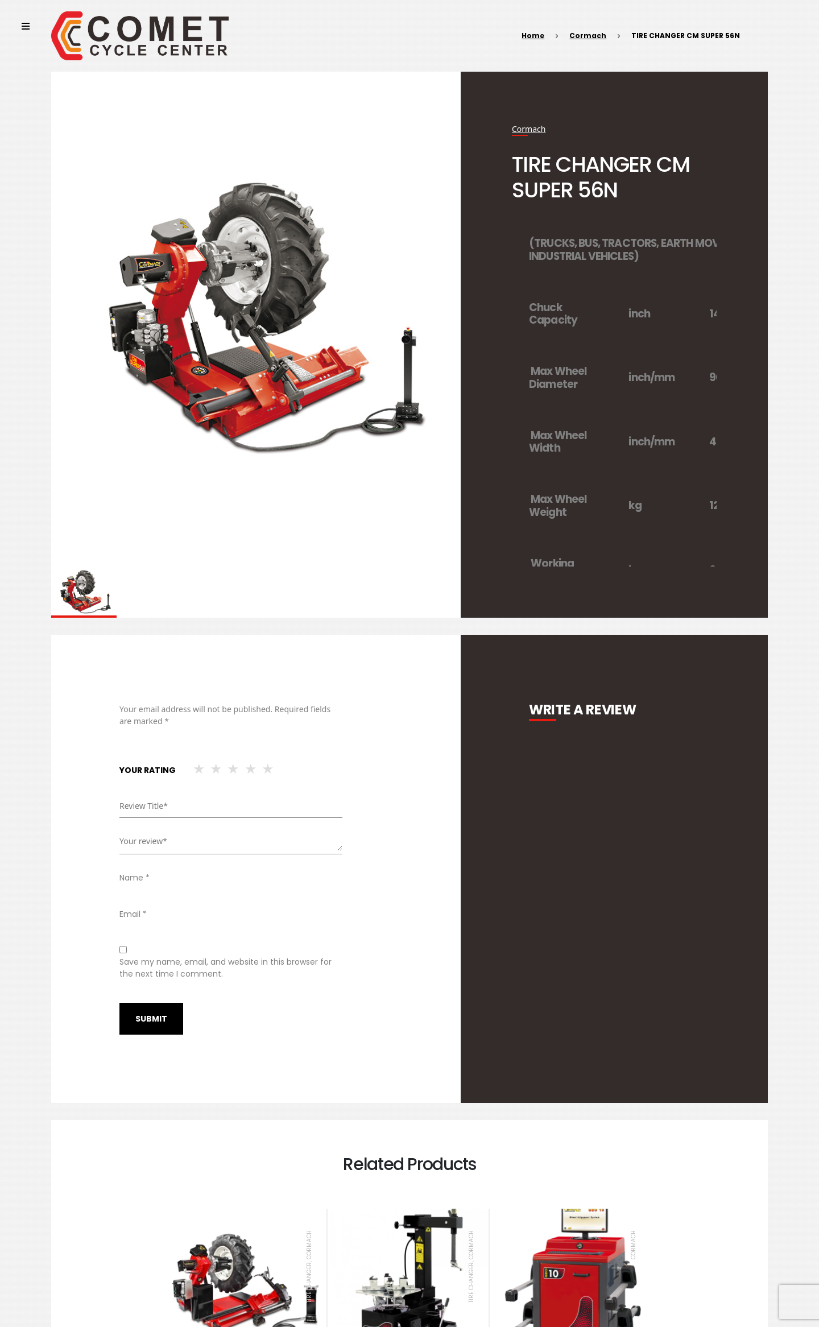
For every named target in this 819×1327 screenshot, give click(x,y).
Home (533, 35)
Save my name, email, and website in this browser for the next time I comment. (225, 967)
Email (133, 914)
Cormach (587, 35)
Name (134, 877)
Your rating (147, 770)
